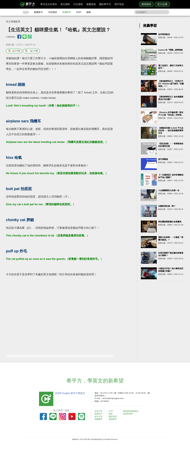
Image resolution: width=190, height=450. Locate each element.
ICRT (78, 12)
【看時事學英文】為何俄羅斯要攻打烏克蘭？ (170, 98)
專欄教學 (66, 12)
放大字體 (14, 51)
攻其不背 (98, 411)
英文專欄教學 (13, 21)
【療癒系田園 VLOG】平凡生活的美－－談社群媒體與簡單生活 (170, 130)
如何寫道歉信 (164, 34)
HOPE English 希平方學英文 (70, 393)
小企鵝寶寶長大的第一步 (168, 190)
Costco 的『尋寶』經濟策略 (170, 50)
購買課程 (146, 4)
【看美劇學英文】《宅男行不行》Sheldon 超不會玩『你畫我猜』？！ (171, 83)
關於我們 (113, 416)
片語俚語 (52, 12)
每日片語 (98, 416)
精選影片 (38, 12)
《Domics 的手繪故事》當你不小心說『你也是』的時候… (170, 113)
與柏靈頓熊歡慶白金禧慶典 (169, 222)
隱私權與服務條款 (130, 411)
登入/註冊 (162, 4)
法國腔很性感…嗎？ (167, 206)
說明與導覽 (128, 414)
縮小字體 (31, 51)
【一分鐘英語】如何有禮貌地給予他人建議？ (170, 176)
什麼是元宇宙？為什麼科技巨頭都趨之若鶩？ (170, 269)
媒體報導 (113, 419)
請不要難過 (163, 159)
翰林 (88, 12)
